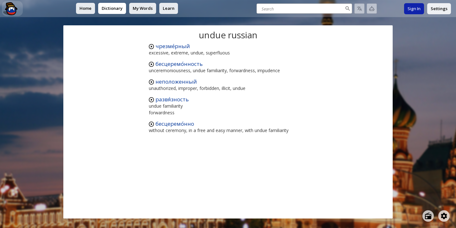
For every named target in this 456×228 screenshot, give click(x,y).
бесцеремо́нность (179, 63)
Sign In (414, 8)
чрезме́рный (172, 46)
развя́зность (172, 99)
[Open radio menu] (428, 216)
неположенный (176, 81)
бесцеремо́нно (174, 123)
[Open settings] (444, 216)
